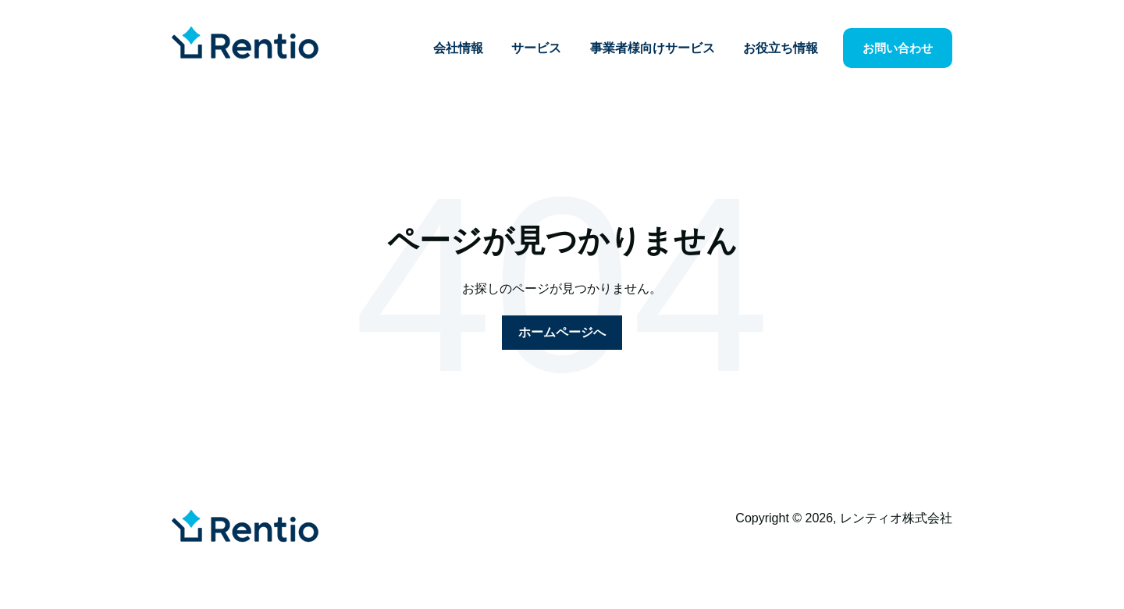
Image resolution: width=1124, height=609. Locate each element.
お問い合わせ (898, 48)
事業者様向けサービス (652, 48)
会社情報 (458, 48)
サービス (536, 48)
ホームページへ (562, 332)
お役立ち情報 (780, 48)
